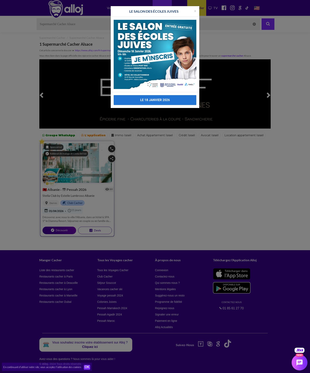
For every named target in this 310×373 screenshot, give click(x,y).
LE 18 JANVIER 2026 (155, 96)
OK (87, 367)
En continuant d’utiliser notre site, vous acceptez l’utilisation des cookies (42, 367)
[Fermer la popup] (195, 7)
